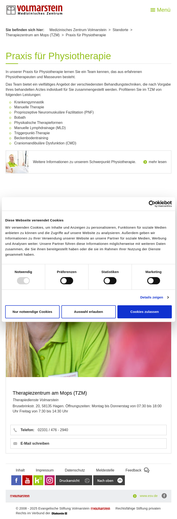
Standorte (120, 30)
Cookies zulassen (144, 312)
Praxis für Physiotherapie (86, 35)
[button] (88, 430)
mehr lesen (158, 162)
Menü (163, 10)
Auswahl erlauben (88, 312)
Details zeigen (151, 297)
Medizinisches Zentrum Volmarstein (78, 30)
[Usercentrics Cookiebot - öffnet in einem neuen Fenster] (152, 203)
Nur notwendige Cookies (32, 312)
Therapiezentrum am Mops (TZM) (33, 35)
